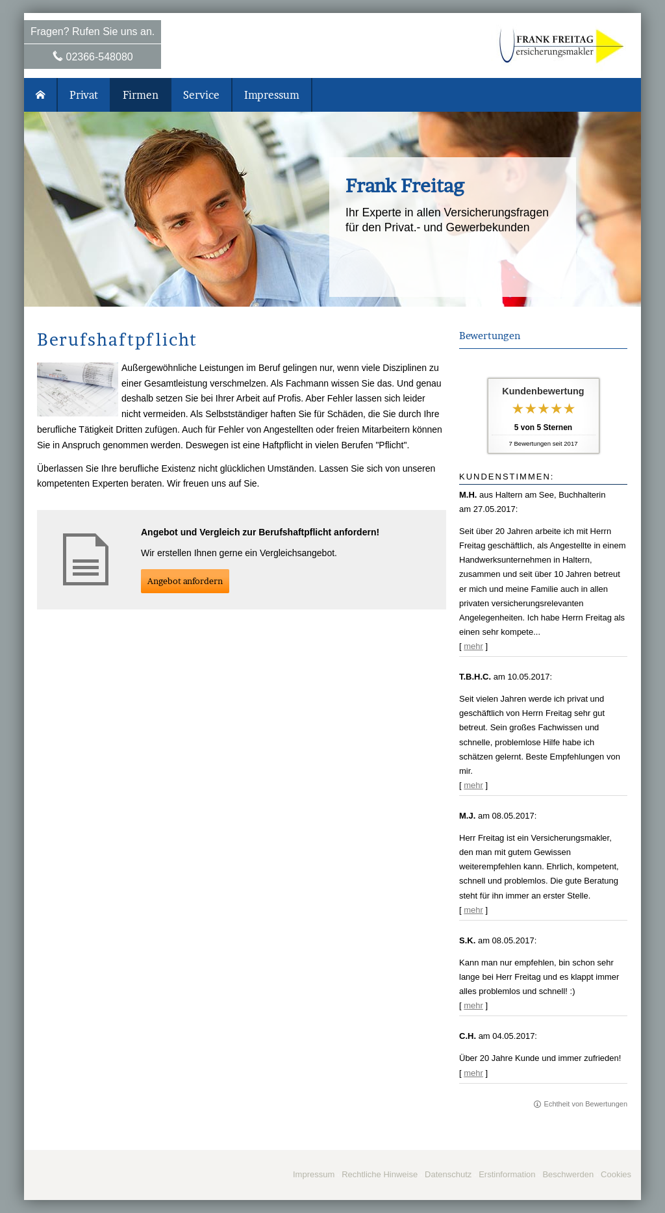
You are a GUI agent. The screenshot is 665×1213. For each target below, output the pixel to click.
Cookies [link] (616, 1174)
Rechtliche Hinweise (380, 1174)
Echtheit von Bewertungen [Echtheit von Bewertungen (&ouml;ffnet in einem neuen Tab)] (585, 1104)
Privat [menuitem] (83, 94)
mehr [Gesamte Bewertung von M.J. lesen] (473, 910)
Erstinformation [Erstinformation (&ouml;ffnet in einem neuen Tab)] (507, 1174)
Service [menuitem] (201, 94)
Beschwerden (568, 1174)
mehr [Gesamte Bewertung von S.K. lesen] (473, 1005)
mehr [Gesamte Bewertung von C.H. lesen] (473, 1073)
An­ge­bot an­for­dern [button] (185, 581)
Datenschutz (448, 1174)
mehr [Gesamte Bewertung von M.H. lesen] (473, 646)
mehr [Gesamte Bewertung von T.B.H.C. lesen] (473, 785)
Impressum (313, 1174)
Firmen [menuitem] (140, 94)
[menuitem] (41, 95)
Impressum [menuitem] (271, 94)
